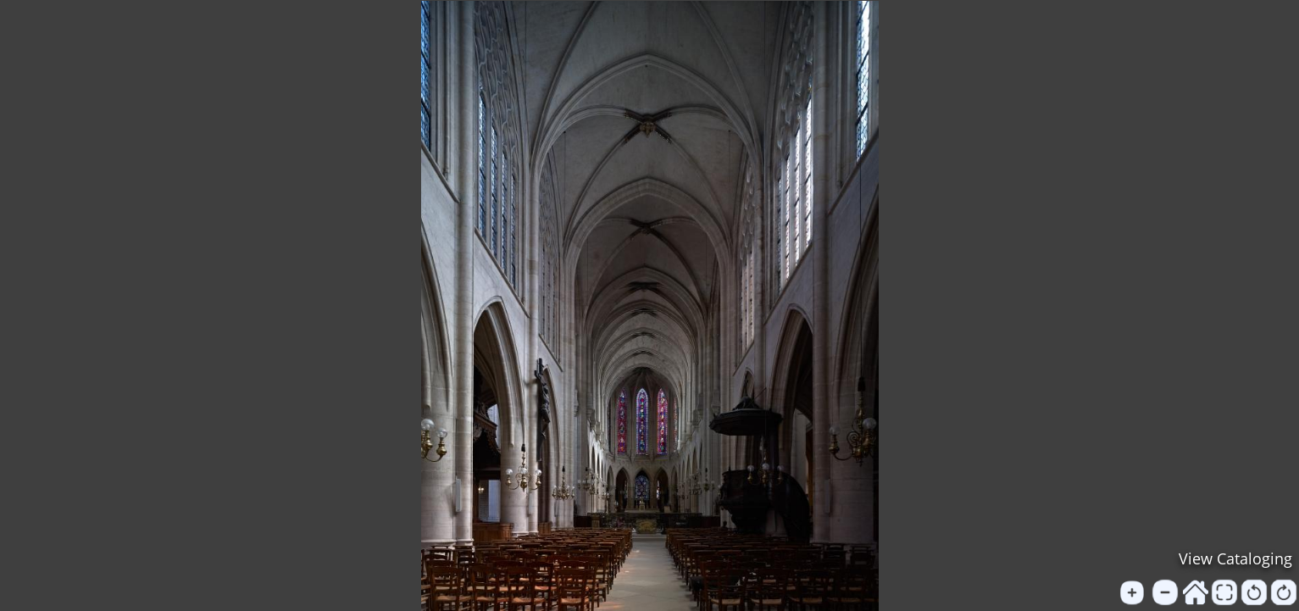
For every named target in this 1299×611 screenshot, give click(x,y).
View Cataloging (1235, 558)
